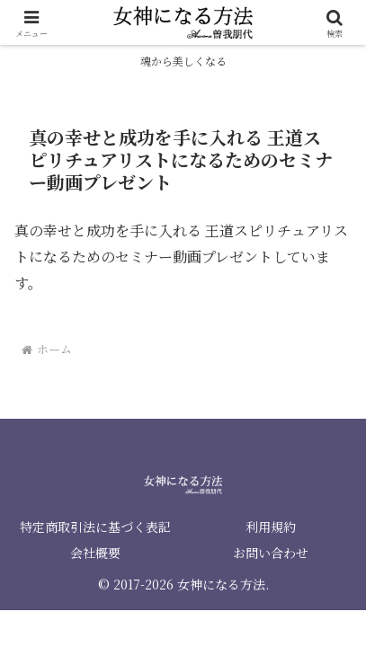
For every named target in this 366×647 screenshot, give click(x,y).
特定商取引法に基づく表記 (95, 527)
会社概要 (95, 553)
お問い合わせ (270, 553)
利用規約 (270, 527)
